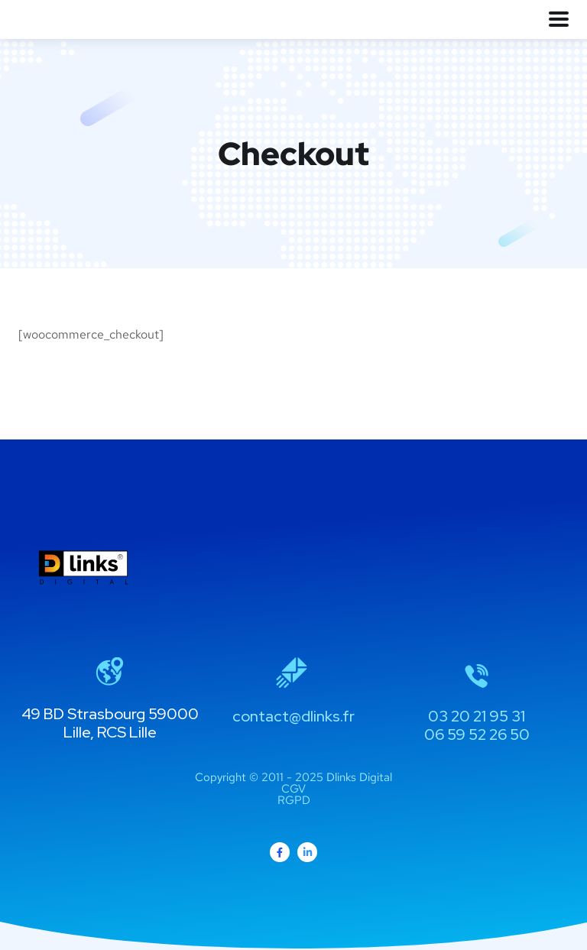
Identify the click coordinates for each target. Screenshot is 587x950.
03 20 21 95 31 (476, 716)
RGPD (293, 800)
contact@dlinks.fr (293, 716)
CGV (293, 788)
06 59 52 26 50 (477, 734)
